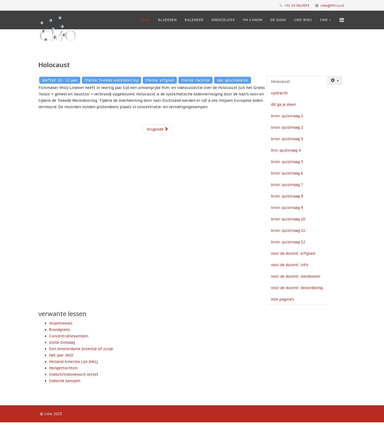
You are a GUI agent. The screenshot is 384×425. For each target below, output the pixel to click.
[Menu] (341, 20)
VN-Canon (252, 20)
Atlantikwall (60, 323)
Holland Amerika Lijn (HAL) (73, 361)
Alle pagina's (282, 299)
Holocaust (280, 81)
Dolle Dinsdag (62, 342)
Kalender (194, 20)
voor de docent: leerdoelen (295, 276)
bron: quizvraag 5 (287, 161)
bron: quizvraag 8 (287, 196)
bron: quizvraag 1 (287, 116)
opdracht (279, 93)
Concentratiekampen (68, 336)
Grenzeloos (223, 20)
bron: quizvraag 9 (287, 207)
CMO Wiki (303, 20)
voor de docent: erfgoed (293, 253)
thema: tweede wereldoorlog (111, 80)
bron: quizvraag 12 (288, 242)
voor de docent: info (289, 264)
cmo (324, 20)
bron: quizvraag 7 (287, 184)
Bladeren (167, 20)
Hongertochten (63, 368)
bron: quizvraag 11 (288, 230)
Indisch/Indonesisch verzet (73, 374)
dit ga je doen (283, 104)
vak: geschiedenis (232, 80)
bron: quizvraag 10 (288, 219)
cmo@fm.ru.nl (332, 5)
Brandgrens (59, 329)
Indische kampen (64, 380)
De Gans (278, 20)
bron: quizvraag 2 (287, 127)
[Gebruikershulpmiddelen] (334, 80)
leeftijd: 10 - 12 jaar (60, 80)
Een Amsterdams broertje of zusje (81, 348)
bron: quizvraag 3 (287, 138)
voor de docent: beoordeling (297, 287)
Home (145, 20)
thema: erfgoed (159, 80)
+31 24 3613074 (296, 5)
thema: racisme (195, 80)
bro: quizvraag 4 (286, 150)
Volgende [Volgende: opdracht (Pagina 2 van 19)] (157, 129)
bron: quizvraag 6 (287, 173)
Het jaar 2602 (61, 355)
